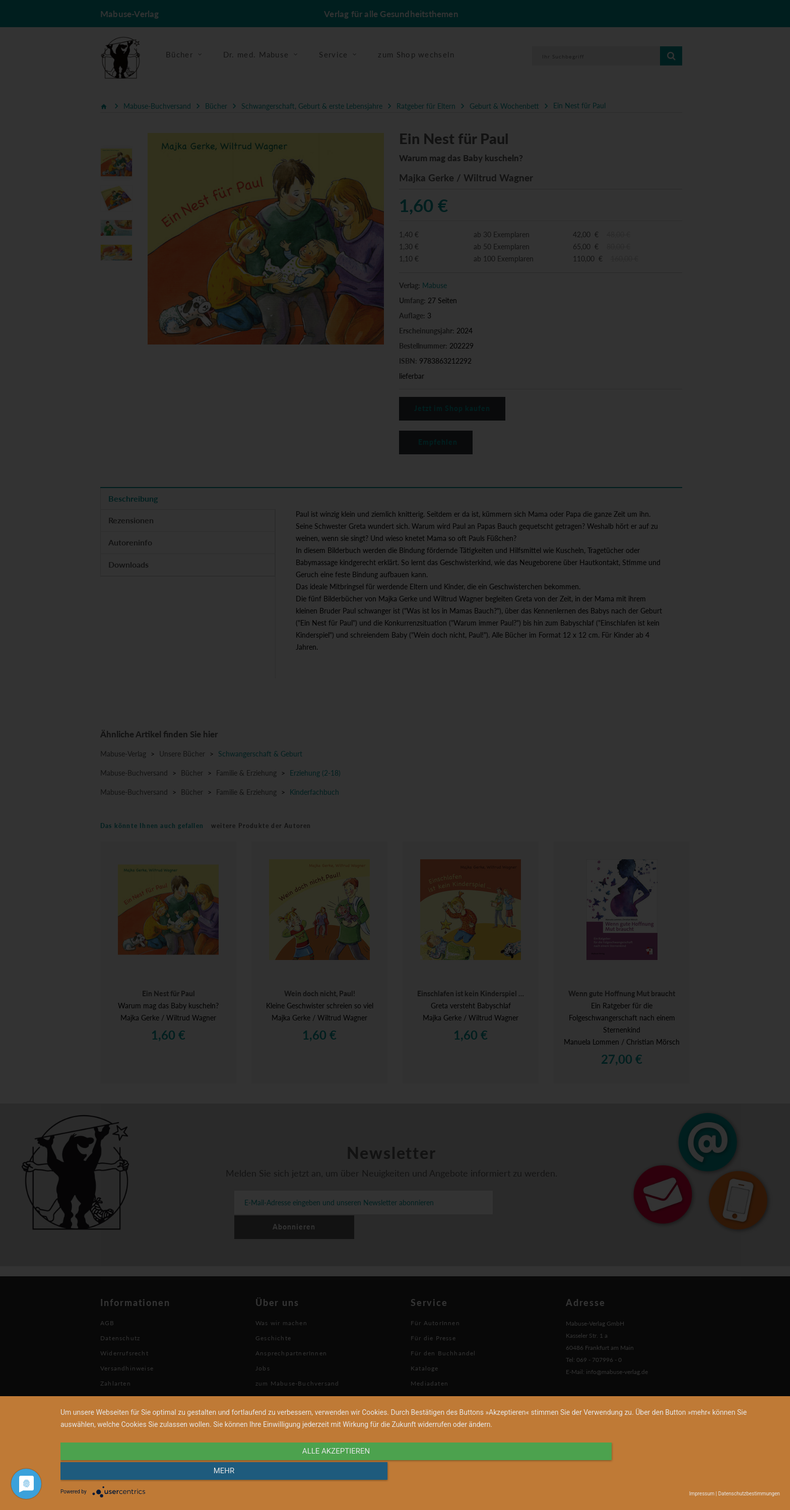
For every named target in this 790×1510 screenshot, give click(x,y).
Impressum (701, 1493)
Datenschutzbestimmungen (749, 1493)
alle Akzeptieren (312, 1473)
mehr (672, 1473)
